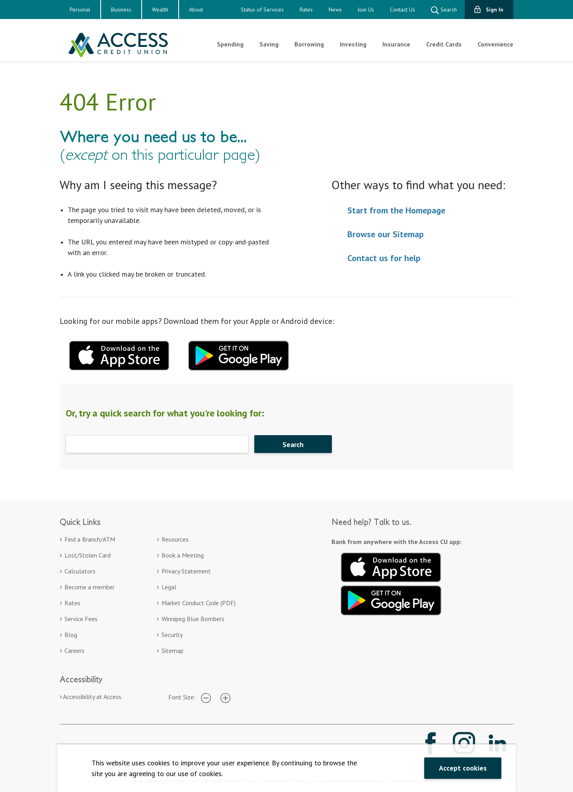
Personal (80, 9)
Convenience (495, 44)
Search (444, 10)
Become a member (89, 587)
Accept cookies (463, 768)
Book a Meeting (183, 555)
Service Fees (80, 619)
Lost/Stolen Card (87, 555)
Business (121, 9)
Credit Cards (444, 44)
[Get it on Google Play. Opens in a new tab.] (391, 599)
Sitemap (172, 651)
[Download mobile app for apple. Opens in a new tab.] (119, 354)
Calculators (80, 571)
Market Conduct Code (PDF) (199, 603)
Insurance (396, 44)
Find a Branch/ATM (89, 539)
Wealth (160, 9)
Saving (269, 44)
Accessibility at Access (92, 697)
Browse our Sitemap (385, 234)
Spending (230, 44)
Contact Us (402, 9)
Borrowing (309, 44)
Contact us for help (384, 257)
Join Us (366, 9)
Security (172, 635)
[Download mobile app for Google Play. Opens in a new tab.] (238, 354)
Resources (175, 539)
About (196, 9)
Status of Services (262, 9)
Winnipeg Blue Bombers (193, 619)
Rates (306, 9)
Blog (70, 635)
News (335, 9)
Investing (353, 44)
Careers (74, 651)
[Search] (157, 444)
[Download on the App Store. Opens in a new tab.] (391, 566)
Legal (169, 587)
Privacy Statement (186, 571)
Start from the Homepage (396, 210)
